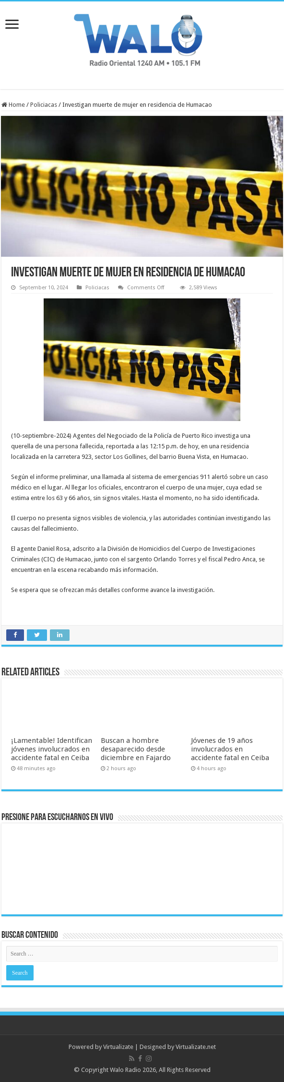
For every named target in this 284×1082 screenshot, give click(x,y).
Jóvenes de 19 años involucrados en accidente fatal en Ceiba (230, 749)
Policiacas (43, 104)
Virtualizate (118, 1046)
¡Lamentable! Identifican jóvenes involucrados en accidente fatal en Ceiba (51, 749)
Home (13, 104)
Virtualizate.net (196, 1046)
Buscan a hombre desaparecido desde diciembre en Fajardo (136, 749)
